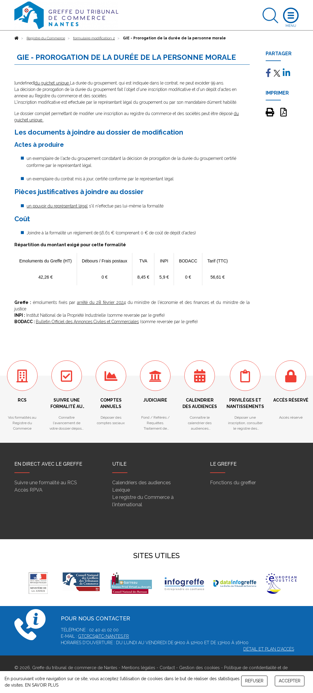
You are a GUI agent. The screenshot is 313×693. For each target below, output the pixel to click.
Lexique (121, 490)
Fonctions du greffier (233, 482)
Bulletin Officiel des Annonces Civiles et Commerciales (87, 321)
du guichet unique (52, 83)
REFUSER (254, 680)
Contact (167, 667)
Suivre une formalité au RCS (45, 482)
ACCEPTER (289, 680)
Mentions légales (138, 667)
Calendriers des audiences (141, 482)
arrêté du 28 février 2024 (101, 302)
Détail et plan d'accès (268, 649)
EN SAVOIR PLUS (41, 685)
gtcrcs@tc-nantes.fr (103, 636)
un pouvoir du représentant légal (57, 206)
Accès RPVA (28, 490)
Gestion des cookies (199, 667)
